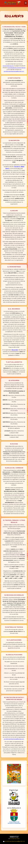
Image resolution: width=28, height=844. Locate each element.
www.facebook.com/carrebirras (16, 67)
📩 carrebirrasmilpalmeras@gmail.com (14, 841)
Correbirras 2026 (14, 838)
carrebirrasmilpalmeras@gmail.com (14, 71)
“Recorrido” (14, 350)
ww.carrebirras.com (8, 65)
